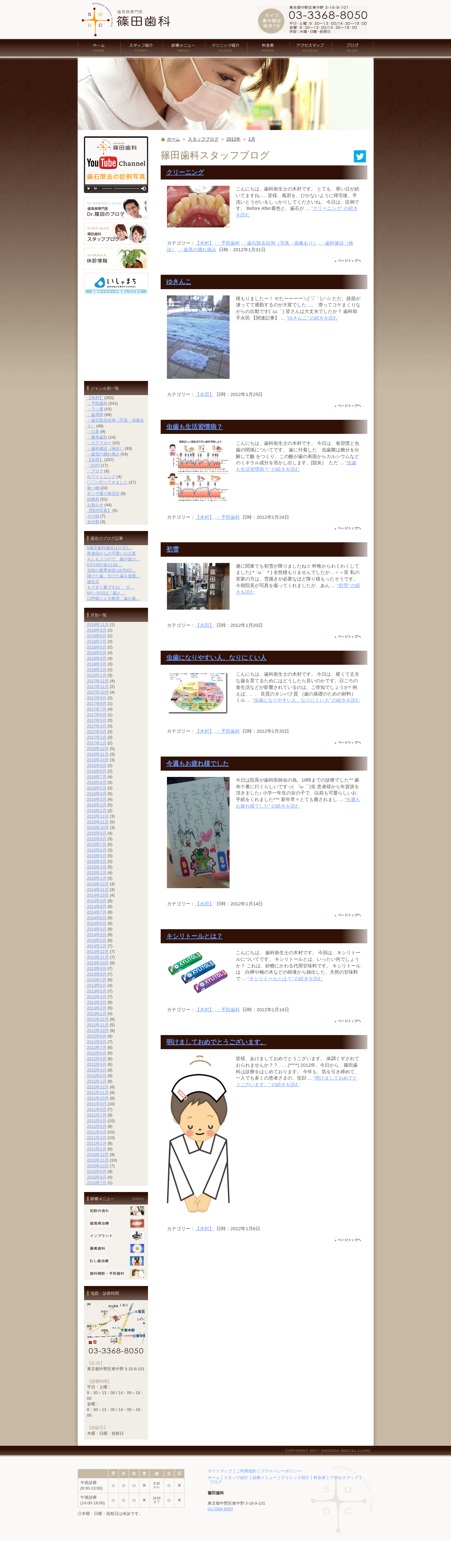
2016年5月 (96, 788)
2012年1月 (96, 1081)
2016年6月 (96, 782)
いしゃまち (116, 284)
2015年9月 (96, 833)
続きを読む (312, 317)
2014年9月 (96, 900)
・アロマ (95, 471)
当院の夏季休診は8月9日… (111, 570)
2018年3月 (96, 664)
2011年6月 (96, 1120)
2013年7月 (96, 979)
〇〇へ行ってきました (107, 482)
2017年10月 (98, 692)
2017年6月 (96, 714)
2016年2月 (96, 805)
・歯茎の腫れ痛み (197, 249)
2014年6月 (96, 917)
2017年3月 (96, 731)
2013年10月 (98, 963)
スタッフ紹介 (141, 47)
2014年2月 (96, 940)
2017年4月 (96, 726)
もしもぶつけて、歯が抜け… (113, 559)
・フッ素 (95, 409)
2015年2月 (96, 872)
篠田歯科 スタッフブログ (116, 234)
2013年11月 (98, 957)
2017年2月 (96, 737)
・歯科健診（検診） (105, 448)
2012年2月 (96, 1075)
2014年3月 (96, 934)
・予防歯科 (228, 243)
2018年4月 (96, 658)
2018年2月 (96, 669)
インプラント (116, 1236)
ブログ (353, 47)
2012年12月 (98, 1019)
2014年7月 (96, 912)
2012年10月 (98, 1030)
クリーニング (185, 172)
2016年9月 (96, 765)
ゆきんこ (178, 281)
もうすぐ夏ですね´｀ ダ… (110, 587)
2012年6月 (96, 1053)
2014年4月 (96, 929)
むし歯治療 (116, 1261)
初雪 (172, 549)
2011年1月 (96, 1149)
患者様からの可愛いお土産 (111, 553)
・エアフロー (99, 442)
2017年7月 (96, 709)
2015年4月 (96, 861)
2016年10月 (98, 759)
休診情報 (116, 259)
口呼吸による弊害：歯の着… (113, 598)
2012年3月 (96, 1070)
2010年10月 (98, 1166)
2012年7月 (96, 1047)
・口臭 (93, 431)
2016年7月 (96, 776)
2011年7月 (96, 1115)
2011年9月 (96, 1103)
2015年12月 (98, 816)
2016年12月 (98, 748)
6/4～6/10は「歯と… (106, 593)
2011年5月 (96, 1126)
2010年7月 (96, 1182)
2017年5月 (96, 720)
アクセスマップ (310, 47)
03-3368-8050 (220, 1509)
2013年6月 (96, 985)
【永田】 (204, 394)
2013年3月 (96, 1002)
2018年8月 (96, 635)
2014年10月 (98, 895)
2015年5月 (96, 855)
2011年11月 (98, 1092)
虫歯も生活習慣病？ (194, 426)
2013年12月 (98, 951)
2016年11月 (98, 754)
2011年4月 (96, 1132)
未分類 (93, 521)
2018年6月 (96, 647)
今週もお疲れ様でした (197, 763)
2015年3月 (96, 867)
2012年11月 (98, 1025)
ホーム (99, 47)
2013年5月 (96, 991)
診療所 (93, 499)
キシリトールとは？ (194, 936)
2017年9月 (96, 697)
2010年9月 (96, 1171)
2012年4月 (96, 1064)
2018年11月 (98, 624)
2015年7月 (96, 844)
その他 (93, 516)
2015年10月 (98, 827)
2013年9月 (96, 968)
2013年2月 (96, 1008)
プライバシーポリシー (281, 1471)
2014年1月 (96, 946)
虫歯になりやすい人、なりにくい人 (216, 657)
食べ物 (93, 488)
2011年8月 (96, 1109)
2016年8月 (96, 771)
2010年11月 (98, 1160)
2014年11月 (98, 889)
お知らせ (95, 504)
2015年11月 (98, 822)
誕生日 (93, 581)
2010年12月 (98, 1154)
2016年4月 (96, 793)
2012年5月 (96, 1058)
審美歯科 (116, 1248)
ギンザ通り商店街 (103, 493)
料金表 (268, 47)
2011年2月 (96, 1143)
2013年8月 (96, 974)
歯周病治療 (116, 1223)
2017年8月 (96, 703)
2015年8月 (96, 838)
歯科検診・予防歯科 (116, 1273)
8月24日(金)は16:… (104, 564)
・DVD (93, 465)
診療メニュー (184, 47)
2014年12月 (98, 884)
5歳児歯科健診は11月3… (110, 547)
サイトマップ (220, 1471)
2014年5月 (96, 923)
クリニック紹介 (226, 47)
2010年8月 (96, 1177)
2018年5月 (96, 652)
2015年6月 (96, 850)
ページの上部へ (347, 260)
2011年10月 (98, 1098)
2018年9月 (96, 630)
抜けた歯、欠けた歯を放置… (113, 576)
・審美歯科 (97, 437)
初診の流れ (116, 1211)
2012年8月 (96, 1041)
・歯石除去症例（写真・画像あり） (280, 243)
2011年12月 (98, 1087)
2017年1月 (96, 743)
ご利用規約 (246, 1471)
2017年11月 (98, 686)
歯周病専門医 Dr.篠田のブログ (116, 209)
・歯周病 (95, 414)
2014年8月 (96, 906)
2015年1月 (96, 878)
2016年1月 (96, 810)
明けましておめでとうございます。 (216, 1042)
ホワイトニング (101, 476)
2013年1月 (96, 1013)
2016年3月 (96, 799)
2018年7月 (96, 641)
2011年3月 (96, 1137)
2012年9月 (96, 1036)
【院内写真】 (99, 510)
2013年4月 (96, 996)
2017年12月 (98, 681)
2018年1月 (96, 675)
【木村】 (204, 243)
